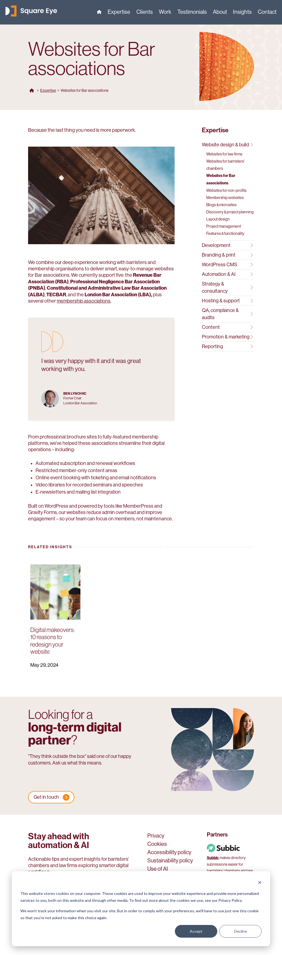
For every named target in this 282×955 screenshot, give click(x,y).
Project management (223, 226)
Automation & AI (227, 274)
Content (227, 327)
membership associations (83, 301)
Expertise (119, 12)
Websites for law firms (224, 154)
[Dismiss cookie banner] (260, 883)
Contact (267, 12)
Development (227, 245)
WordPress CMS (227, 264)
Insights (242, 12)
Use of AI (157, 869)
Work (165, 12)
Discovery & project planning (230, 212)
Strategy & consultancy (227, 287)
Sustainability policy (170, 861)
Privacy (155, 836)
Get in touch (46, 797)
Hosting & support (227, 300)
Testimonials (192, 12)
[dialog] (141, 908)
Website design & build (227, 144)
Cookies (157, 844)
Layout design (218, 219)
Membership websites (225, 197)
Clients (144, 12)
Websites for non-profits (226, 190)
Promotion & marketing (227, 337)
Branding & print (227, 255)
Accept (196, 931)
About (220, 12)
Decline (240, 931)
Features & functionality (225, 233)
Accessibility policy (169, 852)
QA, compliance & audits (227, 314)
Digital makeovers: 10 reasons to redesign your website (52, 640)
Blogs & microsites (221, 205)
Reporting (227, 346)
